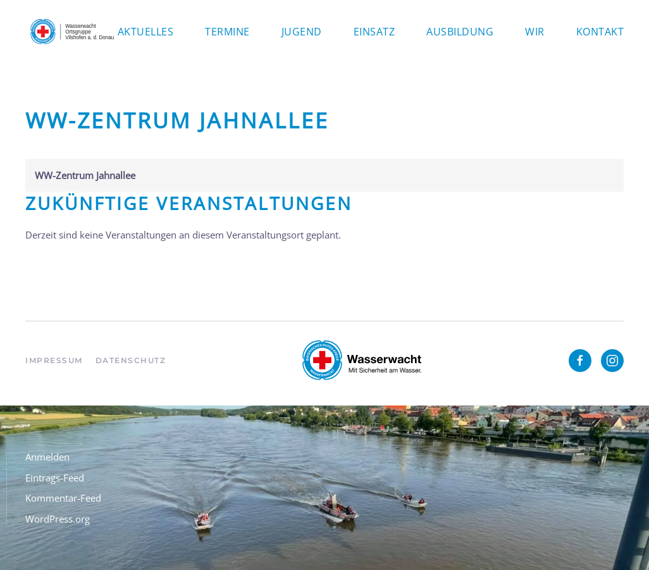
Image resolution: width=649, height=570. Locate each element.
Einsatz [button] (374, 32)
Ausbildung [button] (459, 32)
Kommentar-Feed (63, 498)
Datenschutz (131, 360)
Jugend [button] (301, 32)
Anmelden (47, 456)
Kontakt (600, 32)
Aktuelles (146, 32)
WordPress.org (57, 518)
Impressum (54, 360)
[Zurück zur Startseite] (71, 31)
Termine (227, 32)
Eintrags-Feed (54, 477)
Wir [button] (535, 32)
